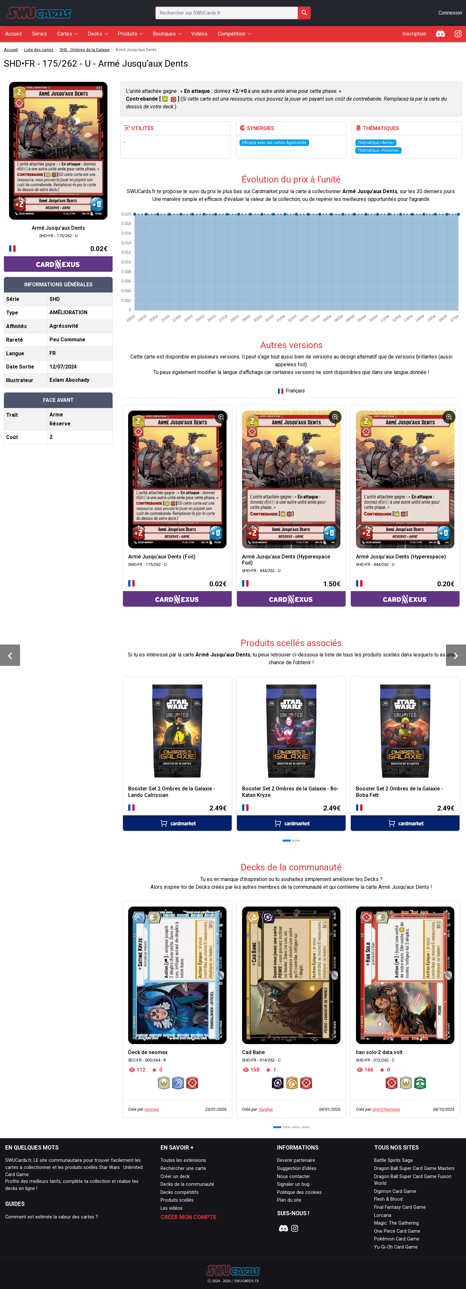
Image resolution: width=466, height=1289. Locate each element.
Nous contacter (293, 1176)
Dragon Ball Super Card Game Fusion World (412, 1180)
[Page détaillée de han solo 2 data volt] (405, 975)
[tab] (291, 391)
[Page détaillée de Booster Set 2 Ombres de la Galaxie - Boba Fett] (405, 731)
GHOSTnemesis (386, 1109)
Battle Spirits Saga (393, 1160)
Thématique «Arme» (376, 142)
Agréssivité (64, 326)
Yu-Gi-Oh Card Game (396, 1247)
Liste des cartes (38, 49)
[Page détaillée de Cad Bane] (291, 975)
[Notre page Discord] (282, 1228)
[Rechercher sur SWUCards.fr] (304, 12)
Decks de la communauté (187, 1184)
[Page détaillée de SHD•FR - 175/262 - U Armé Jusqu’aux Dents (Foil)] (177, 479)
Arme (56, 415)
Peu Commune (67, 339)
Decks (95, 34)
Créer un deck (175, 1176)
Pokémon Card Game (396, 1239)
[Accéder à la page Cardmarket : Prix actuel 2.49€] (177, 817)
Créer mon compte (188, 1217)
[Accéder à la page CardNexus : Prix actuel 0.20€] (405, 593)
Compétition (231, 34)
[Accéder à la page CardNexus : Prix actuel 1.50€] (291, 593)
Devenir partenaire (296, 1160)
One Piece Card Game (397, 1231)
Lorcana (382, 1215)
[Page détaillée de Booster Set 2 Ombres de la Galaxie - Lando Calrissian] (177, 731)
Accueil (11, 49)
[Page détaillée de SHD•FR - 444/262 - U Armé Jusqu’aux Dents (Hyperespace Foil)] (291, 479)
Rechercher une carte (183, 1168)
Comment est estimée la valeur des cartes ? (51, 1217)
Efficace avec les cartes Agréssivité (274, 142)
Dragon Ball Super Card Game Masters (414, 1168)
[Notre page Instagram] (294, 1228)
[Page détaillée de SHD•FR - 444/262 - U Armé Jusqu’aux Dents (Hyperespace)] (405, 479)
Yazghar (265, 1109)
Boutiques (164, 34)
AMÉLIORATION (68, 312)
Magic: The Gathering (396, 1223)
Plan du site (289, 1200)
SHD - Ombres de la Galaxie (84, 49)
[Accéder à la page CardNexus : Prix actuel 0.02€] (58, 257)
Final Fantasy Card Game (400, 1207)
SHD (55, 299)
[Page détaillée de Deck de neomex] (177, 975)
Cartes (64, 34)
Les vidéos (172, 1208)
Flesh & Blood (388, 1199)
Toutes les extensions (183, 1160)
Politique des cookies (299, 1192)
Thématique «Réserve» (378, 150)
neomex (151, 1109)
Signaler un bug (293, 1184)
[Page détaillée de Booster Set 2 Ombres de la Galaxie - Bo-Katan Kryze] (291, 731)
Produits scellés (177, 1200)
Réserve (60, 424)
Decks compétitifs (180, 1192)
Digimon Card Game (395, 1191)
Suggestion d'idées (296, 1168)
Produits (127, 34)
